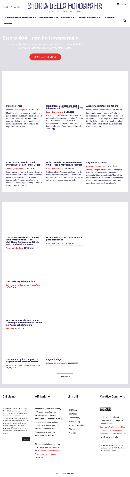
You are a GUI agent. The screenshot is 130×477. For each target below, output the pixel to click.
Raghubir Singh (53, 359)
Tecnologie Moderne (14, 169)
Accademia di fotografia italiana (102, 106)
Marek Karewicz (14, 106)
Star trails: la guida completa (20, 281)
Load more (65, 376)
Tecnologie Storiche (14, 248)
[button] (124, 20)
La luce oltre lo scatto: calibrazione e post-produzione (64, 238)
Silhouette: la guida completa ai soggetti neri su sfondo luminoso (22, 360)
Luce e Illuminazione (54, 112)
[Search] (26, 439)
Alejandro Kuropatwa (96, 162)
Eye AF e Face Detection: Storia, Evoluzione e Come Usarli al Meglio (23, 163)
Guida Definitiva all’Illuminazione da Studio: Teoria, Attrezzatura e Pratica (64, 163)
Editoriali (10, 329)
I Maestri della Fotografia (16, 110)
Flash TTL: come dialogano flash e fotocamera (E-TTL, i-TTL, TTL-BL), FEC (64, 107)
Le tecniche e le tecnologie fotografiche (23, 285)
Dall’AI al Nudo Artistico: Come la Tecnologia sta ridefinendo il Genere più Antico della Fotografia (24, 322)
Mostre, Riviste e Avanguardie (98, 110)
